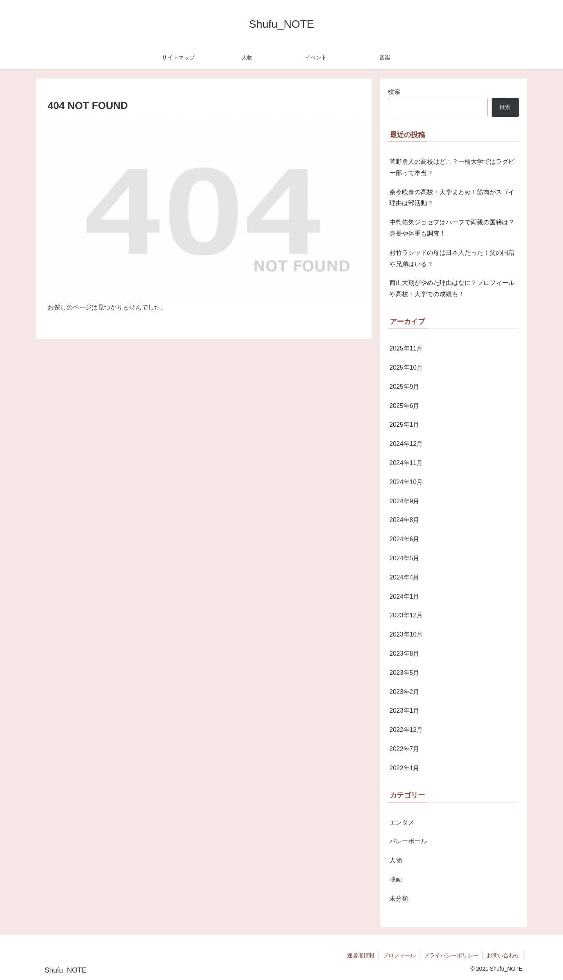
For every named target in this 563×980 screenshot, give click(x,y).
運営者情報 (361, 955)
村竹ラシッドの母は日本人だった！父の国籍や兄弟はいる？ (452, 258)
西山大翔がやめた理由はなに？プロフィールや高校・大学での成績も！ (452, 288)
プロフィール (399, 955)
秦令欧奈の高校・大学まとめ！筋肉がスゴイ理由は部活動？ (452, 198)
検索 (394, 91)
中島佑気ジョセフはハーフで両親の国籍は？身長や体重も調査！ (452, 228)
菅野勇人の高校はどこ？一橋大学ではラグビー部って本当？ (452, 167)
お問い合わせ (503, 955)
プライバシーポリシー (451, 955)
